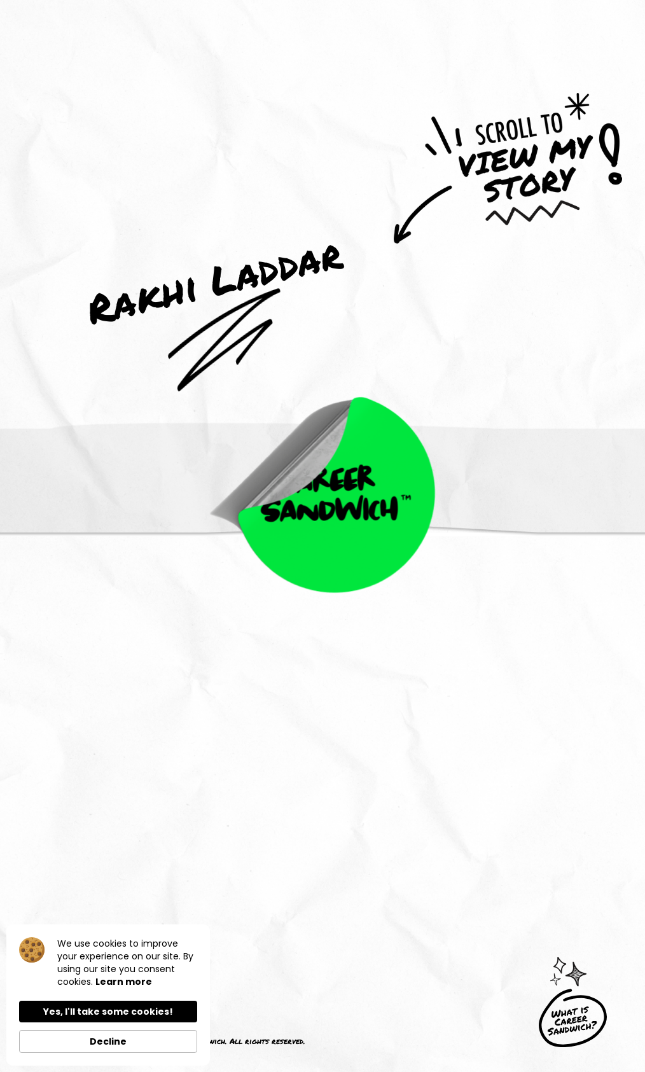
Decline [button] (108, 1041)
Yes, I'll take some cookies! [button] (108, 1011)
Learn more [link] (123, 981)
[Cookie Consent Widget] (108, 995)
